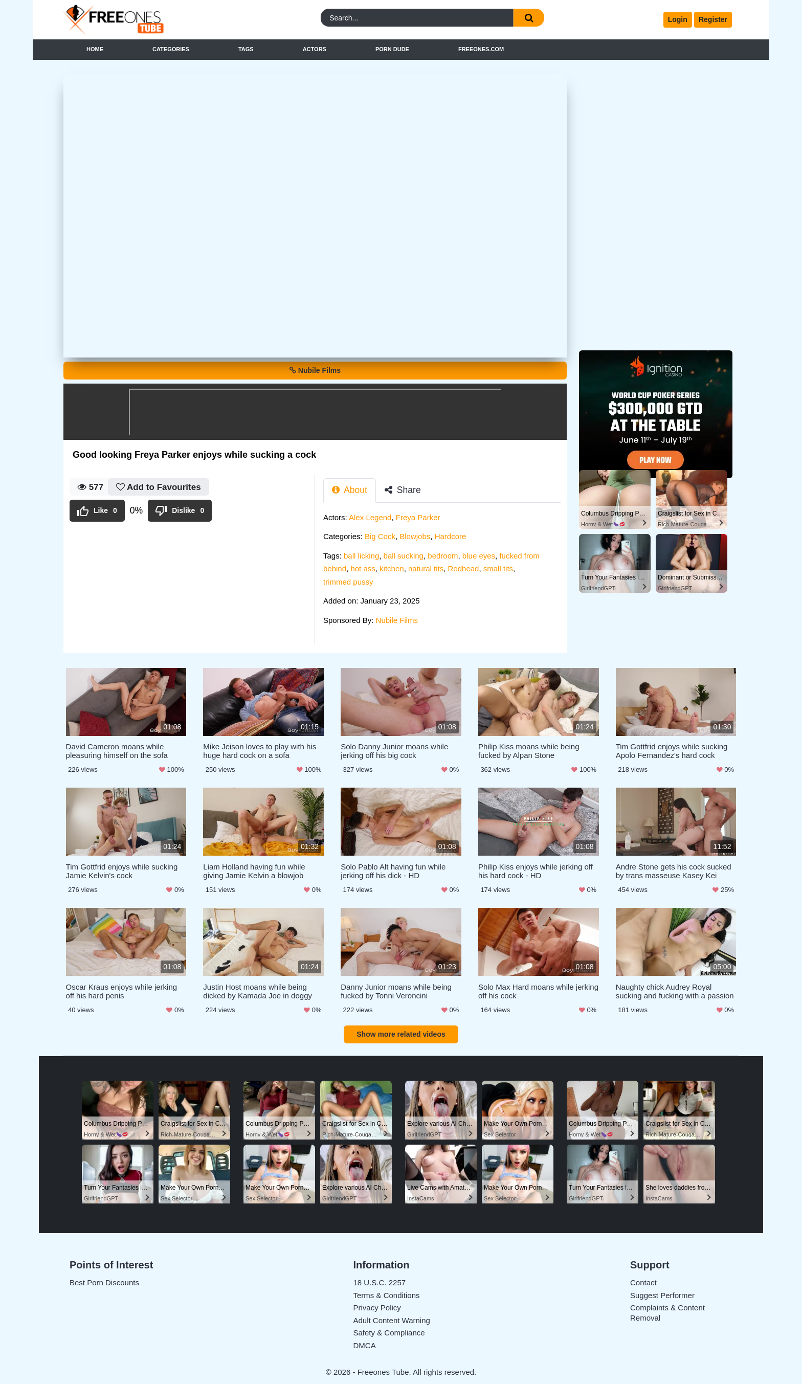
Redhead (463, 568)
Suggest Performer (662, 1292)
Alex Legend (370, 517)
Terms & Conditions (386, 1292)
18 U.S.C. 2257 (379, 1280)
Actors (314, 49)
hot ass (362, 568)
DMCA (364, 1342)
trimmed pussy (348, 581)
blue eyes (478, 555)
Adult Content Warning (391, 1317)
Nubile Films (315, 370)
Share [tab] (403, 490)
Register (713, 19)
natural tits (425, 568)
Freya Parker (418, 517)
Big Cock (380, 536)
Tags (246, 49)
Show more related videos (401, 1032)
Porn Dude (392, 49)
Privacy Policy (377, 1305)
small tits (498, 568)
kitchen (392, 568)
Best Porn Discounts (104, 1280)
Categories (170, 49)
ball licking (361, 555)
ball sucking (404, 555)
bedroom (443, 555)
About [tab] (349, 490)
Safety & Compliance (389, 1330)
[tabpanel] (445, 572)
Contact (643, 1280)
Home (94, 49)
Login (677, 19)
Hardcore (450, 536)
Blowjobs (414, 536)
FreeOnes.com (481, 49)
